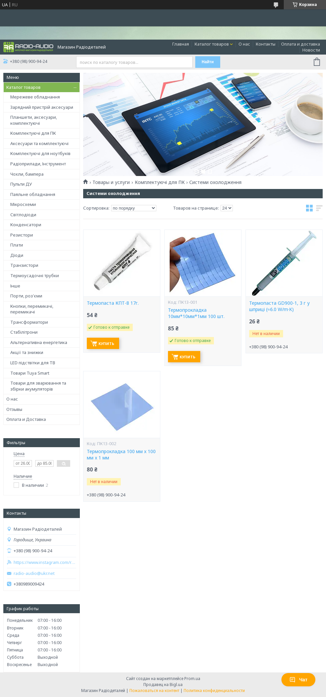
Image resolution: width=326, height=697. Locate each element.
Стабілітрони (24, 332)
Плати (16, 245)
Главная (180, 44)
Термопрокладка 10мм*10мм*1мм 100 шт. (196, 313)
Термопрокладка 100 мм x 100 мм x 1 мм (121, 454)
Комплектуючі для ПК (33, 133)
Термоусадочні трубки (34, 275)
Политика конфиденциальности (214, 690)
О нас (244, 44)
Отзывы (14, 409)
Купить (106, 343)
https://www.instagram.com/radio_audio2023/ (45, 562)
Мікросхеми (23, 204)
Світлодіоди (23, 215)
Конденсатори (25, 225)
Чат (298, 680)
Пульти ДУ (21, 184)
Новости (311, 50)
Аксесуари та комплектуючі (39, 143)
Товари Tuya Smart (29, 373)
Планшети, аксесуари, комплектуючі (33, 120)
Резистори (21, 235)
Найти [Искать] (208, 62)
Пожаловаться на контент (154, 690)
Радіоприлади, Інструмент (38, 164)
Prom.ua (192, 678)
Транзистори (24, 265)
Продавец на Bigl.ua (163, 684)
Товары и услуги (111, 182)
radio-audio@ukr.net (34, 573)
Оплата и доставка (300, 44)
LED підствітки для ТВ (32, 363)
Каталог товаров (212, 44)
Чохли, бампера (27, 174)
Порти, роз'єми (26, 296)
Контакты (265, 44)
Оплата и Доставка (26, 419)
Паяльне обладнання (32, 194)
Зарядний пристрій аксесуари (41, 107)
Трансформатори (29, 322)
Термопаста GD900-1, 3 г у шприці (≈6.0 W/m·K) (279, 306)
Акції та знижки (26, 352)
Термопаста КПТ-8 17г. (113, 303)
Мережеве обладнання (35, 97)
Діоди (16, 255)
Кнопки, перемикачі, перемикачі (31, 309)
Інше (15, 286)
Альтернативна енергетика (38, 342)
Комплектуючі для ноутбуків (40, 153)
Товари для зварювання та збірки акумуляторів (38, 386)
